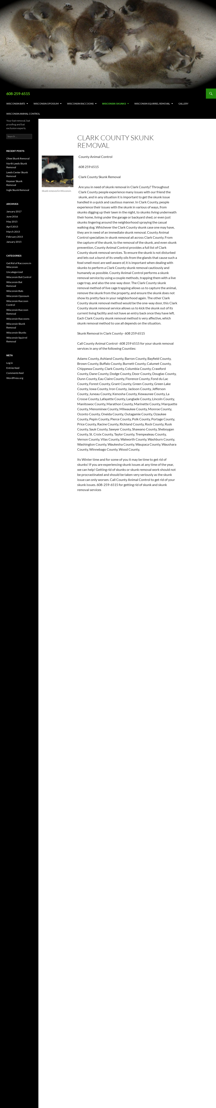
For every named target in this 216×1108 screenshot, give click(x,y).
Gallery (183, 103)
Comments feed (15, 373)
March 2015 (13, 231)
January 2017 (14, 211)
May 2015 (12, 221)
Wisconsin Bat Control (18, 277)
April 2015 (12, 226)
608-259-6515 (18, 93)
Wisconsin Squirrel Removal (152, 103)
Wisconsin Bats (15, 103)
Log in (9, 362)
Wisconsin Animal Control (23, 113)
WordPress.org (14, 378)
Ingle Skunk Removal (17, 190)
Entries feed (12, 367)
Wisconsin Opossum (46, 103)
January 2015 (14, 241)
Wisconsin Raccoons (80, 103)
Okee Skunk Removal (18, 158)
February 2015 (14, 236)
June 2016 (12, 216)
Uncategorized (14, 272)
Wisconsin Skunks (114, 103)
